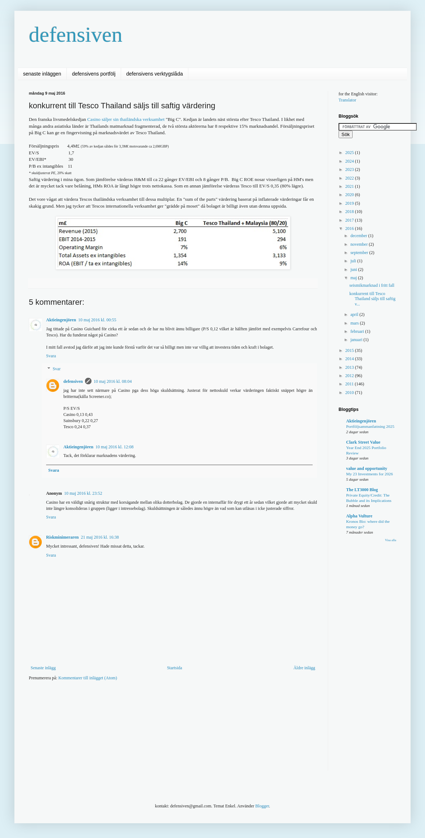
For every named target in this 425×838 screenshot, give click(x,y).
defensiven (75, 34)
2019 (350, 203)
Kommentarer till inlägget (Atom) (87, 677)
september (359, 252)
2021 (350, 186)
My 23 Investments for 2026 (369, 474)
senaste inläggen (42, 74)
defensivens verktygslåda (154, 74)
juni (354, 269)
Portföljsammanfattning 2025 (370, 426)
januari (356, 339)
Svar (57, 368)
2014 (350, 358)
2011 (350, 383)
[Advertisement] (160, 708)
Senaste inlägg (43, 667)
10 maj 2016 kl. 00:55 (97, 319)
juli (353, 260)
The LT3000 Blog (362, 489)
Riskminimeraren (62, 537)
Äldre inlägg (304, 667)
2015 (350, 350)
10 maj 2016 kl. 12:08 (114, 446)
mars (355, 323)
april (354, 314)
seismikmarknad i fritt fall (371, 285)
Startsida (174, 667)
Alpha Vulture (359, 515)
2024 (350, 161)
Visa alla (390, 540)
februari (357, 331)
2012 (350, 375)
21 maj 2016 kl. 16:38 (100, 537)
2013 (350, 367)
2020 (350, 194)
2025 (350, 152)
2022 (350, 178)
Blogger (262, 805)
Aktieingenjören (61, 319)
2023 (350, 169)
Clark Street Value (363, 442)
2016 (350, 228)
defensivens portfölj (94, 74)
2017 (350, 220)
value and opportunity (366, 468)
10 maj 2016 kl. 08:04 (113, 381)
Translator (347, 100)
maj (354, 277)
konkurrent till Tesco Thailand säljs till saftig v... (372, 299)
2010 (350, 392)
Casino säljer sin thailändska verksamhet (126, 119)
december (359, 235)
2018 (350, 211)
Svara (51, 355)
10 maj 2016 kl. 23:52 (83, 493)
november (359, 244)
